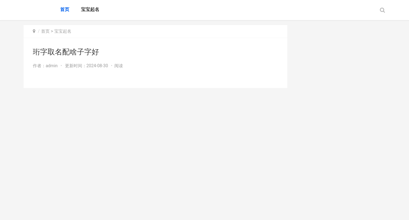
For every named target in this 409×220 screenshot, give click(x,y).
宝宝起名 (90, 9)
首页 (64, 9)
